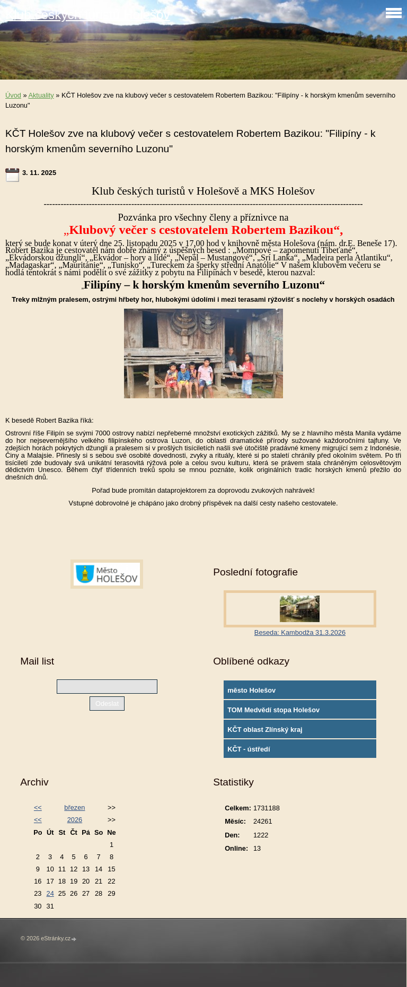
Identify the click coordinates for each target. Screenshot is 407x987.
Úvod (13, 95)
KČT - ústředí (248, 749)
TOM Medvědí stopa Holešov (273, 710)
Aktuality (41, 95)
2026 (74, 820)
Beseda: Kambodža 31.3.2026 (300, 632)
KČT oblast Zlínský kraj (265, 729)
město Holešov (251, 690)
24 (50, 893)
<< (38, 807)
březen (74, 807)
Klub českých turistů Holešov (87, 14)
